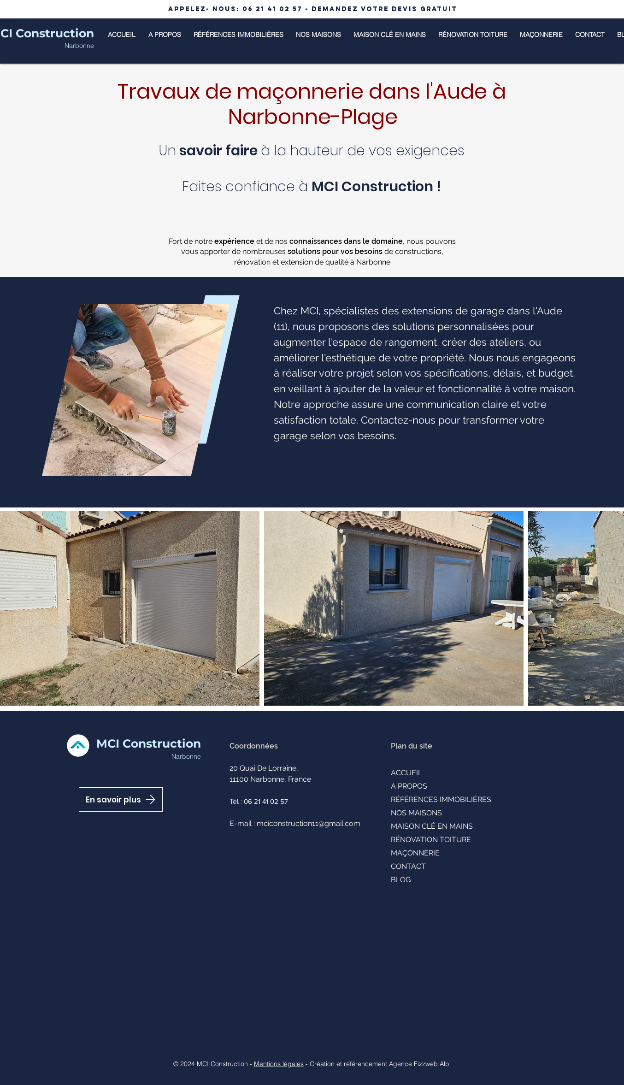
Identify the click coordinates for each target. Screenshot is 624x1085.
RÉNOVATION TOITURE (431, 839)
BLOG (401, 879)
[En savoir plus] (121, 799)
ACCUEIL (406, 772)
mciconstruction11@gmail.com (308, 823)
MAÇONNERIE (415, 853)
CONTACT (408, 866)
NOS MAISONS (416, 812)
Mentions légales (279, 1064)
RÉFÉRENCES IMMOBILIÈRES (441, 799)
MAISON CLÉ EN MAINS (432, 826)
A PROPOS (409, 786)
